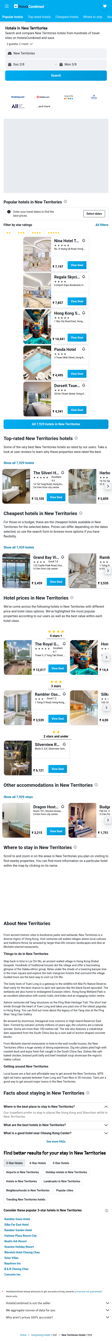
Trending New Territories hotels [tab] (25, 1199)
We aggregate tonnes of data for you (58, 1310)
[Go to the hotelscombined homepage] (28, 6)
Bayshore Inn (12, 1263)
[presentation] (65, 201)
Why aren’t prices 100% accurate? (58, 1317)
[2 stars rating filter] (8, 233)
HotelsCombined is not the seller (58, 1303)
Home (23, 1335)
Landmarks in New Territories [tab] (62, 1181)
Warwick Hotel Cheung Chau (22, 1252)
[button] (6, 6)
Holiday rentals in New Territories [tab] (66, 1172)
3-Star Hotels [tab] (14, 1163)
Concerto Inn (12, 1274)
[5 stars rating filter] (54, 233)
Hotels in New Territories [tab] (21, 1181)
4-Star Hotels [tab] (37, 1163)
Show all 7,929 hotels (19, 463)
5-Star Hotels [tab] (61, 1163)
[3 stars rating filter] (21, 233)
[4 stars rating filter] (36, 233)
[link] (56, 424)
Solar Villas (11, 1257)
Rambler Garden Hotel (18, 1230)
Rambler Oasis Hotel (17, 1219)
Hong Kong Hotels (40, 1335)
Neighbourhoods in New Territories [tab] (28, 1190)
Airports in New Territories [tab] (22, 1172)
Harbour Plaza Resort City (20, 1235)
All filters (102, 225)
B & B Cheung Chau (16, 1269)
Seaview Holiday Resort (19, 1246)
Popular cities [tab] (64, 1190)
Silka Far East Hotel (16, 1224)
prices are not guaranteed (88, 1291)
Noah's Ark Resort (15, 1241)
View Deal (77, 265)
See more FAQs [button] (56, 1141)
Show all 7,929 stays (18, 797)
